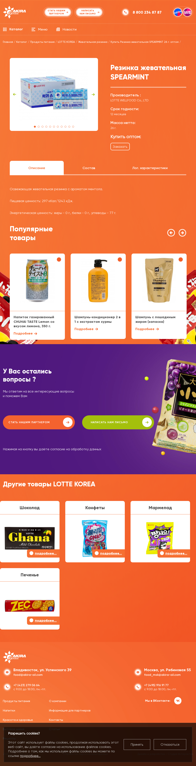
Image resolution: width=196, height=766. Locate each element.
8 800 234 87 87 (147, 12)
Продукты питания (16, 701)
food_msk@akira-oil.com (162, 674)
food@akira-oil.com (28, 674)
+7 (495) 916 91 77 (156, 685)
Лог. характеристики (150, 168)
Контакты (56, 719)
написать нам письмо (111, 422)
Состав (88, 168)
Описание (36, 168)
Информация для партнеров (70, 710)
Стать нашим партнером (37, 422)
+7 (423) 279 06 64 (26, 685)
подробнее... (30, 756)
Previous (14, 94)
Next (93, 94)
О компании (57, 701)
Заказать (120, 147)
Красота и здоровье (18, 719)
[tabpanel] (53, 94)
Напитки (9, 710)
